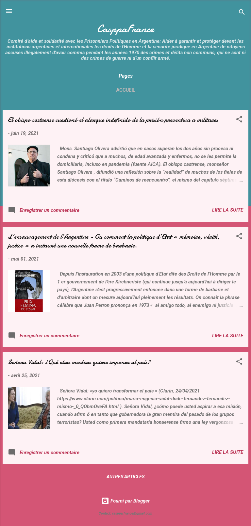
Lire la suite (227, 210)
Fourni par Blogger (125, 501)
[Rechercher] (242, 13)
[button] (239, 120)
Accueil (125, 90)
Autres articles (125, 476)
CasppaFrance (125, 29)
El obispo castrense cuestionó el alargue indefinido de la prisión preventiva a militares (113, 119)
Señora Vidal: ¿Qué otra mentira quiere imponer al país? (79, 362)
